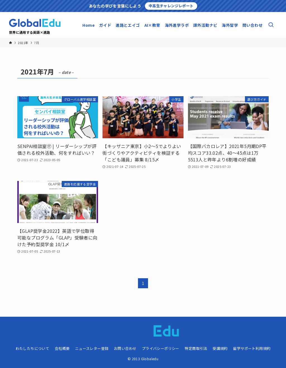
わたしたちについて (32, 348)
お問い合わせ (125, 348)
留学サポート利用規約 (251, 348)
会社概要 (62, 348)
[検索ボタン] (271, 25)
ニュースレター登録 (92, 348)
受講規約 (220, 348)
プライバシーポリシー (160, 348)
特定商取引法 (196, 348)
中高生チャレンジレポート (171, 5)
